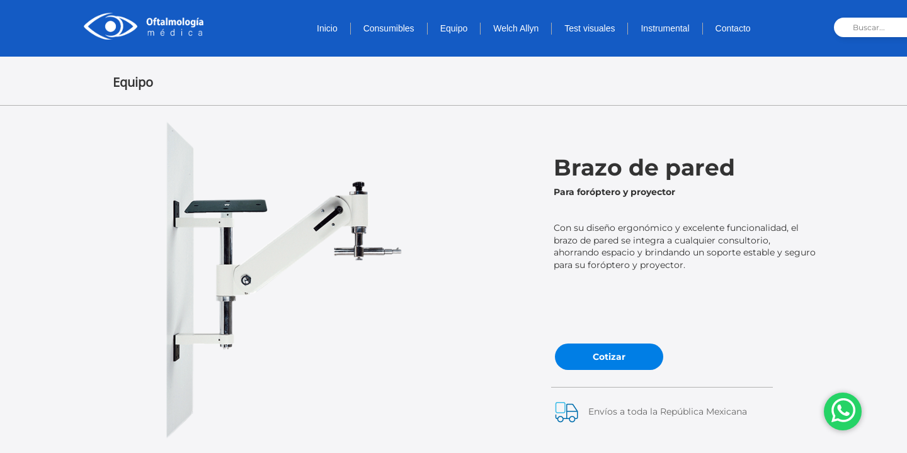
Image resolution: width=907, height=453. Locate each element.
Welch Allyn (516, 28)
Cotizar (609, 356)
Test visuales (589, 28)
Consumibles (388, 28)
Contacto (733, 28)
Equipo (454, 28)
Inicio (327, 28)
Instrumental (665, 28)
